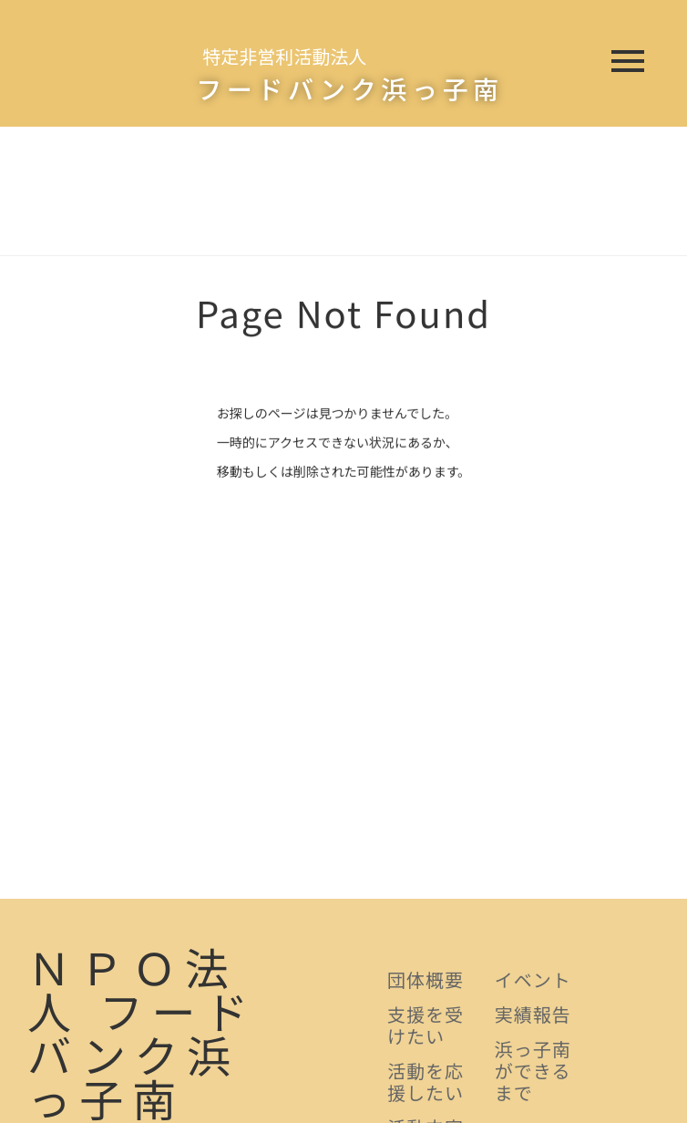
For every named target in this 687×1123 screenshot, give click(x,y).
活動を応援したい (425, 1081)
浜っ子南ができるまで (533, 1070)
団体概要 (425, 979)
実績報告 (533, 1014)
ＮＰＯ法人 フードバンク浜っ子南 (142, 1031)
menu (628, 61)
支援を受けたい (425, 1025)
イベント (533, 979)
